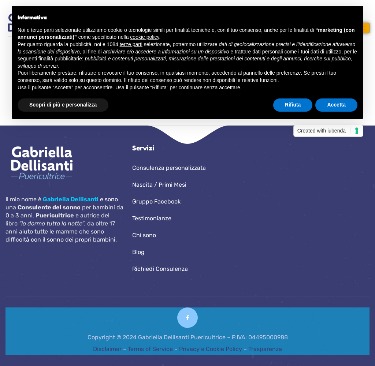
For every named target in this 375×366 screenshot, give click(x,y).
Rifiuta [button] (293, 105)
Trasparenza (265, 349)
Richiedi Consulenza (160, 268)
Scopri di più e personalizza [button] (63, 105)
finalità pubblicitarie (60, 58)
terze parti (131, 44)
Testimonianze (151, 218)
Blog (138, 252)
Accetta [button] (336, 105)
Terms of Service (150, 349)
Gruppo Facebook (156, 201)
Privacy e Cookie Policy (210, 349)
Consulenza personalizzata (169, 167)
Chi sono (144, 235)
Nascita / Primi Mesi (159, 184)
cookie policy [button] (144, 37)
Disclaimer (108, 349)
